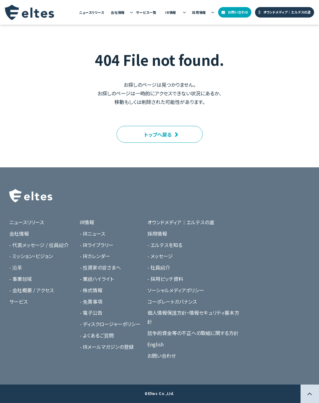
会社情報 (118, 12)
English (155, 344)
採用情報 (199, 12)
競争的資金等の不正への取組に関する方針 (193, 333)
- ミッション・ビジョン (31, 256)
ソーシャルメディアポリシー (175, 290)
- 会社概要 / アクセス (31, 290)
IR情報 (170, 12)
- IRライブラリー (97, 245)
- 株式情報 (91, 290)
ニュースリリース (91, 12)
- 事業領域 (20, 278)
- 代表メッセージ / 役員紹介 (39, 245)
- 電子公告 (91, 312)
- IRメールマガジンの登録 (107, 346)
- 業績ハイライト (97, 278)
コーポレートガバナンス (172, 301)
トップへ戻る (158, 134)
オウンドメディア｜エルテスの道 (287, 12)
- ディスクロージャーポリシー (110, 324)
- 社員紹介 (158, 267)
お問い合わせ (238, 12)
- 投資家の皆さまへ (100, 267)
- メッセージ (160, 256)
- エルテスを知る (164, 245)
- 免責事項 (91, 301)
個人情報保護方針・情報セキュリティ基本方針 (193, 317)
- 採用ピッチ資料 (165, 278)
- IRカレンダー (95, 256)
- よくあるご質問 (97, 335)
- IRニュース (92, 233)
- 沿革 (15, 267)
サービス (18, 301)
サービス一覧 (146, 12)
